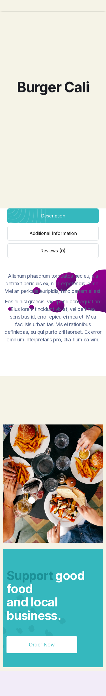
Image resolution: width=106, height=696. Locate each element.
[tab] (53, 215)
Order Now (42, 645)
